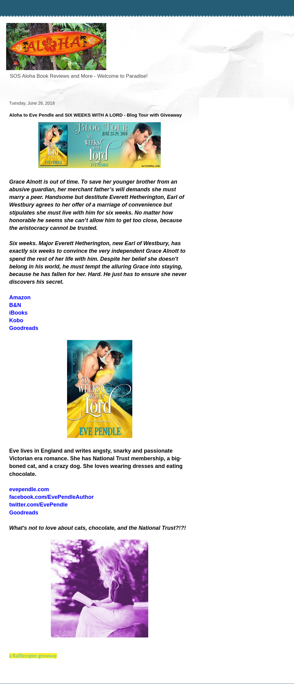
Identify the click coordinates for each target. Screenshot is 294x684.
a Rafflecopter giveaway (33, 655)
